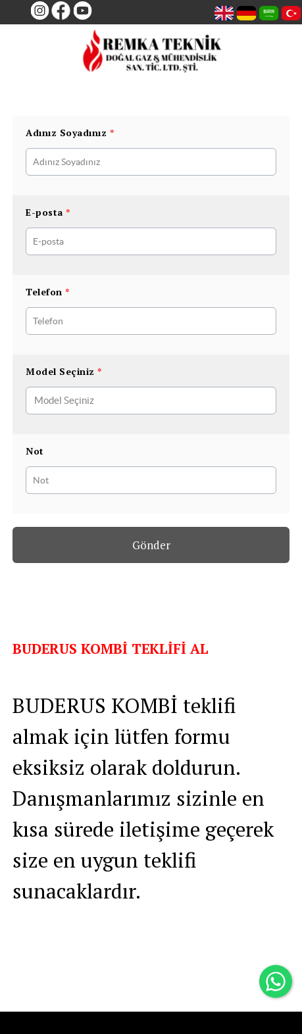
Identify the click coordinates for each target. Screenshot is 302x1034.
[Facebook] (59, 10)
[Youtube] (80, 10)
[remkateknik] (153, 53)
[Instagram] (37, 10)
